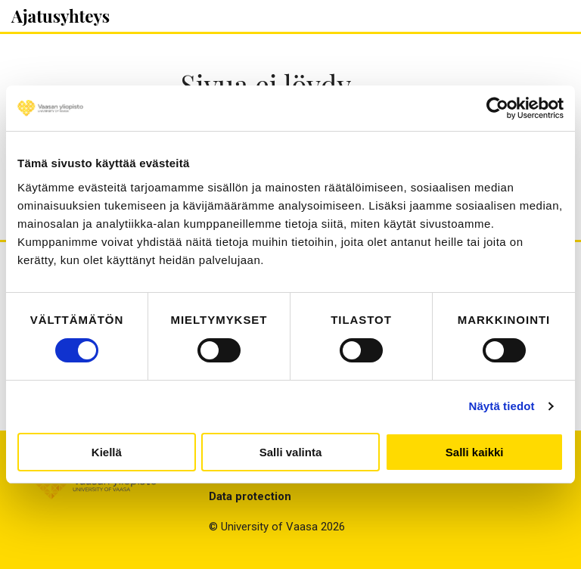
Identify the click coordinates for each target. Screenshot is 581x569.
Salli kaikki (475, 452)
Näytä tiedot (502, 406)
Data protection (250, 496)
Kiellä (107, 452)
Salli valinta (290, 452)
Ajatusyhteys (60, 16)
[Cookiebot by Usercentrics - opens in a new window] (497, 108)
